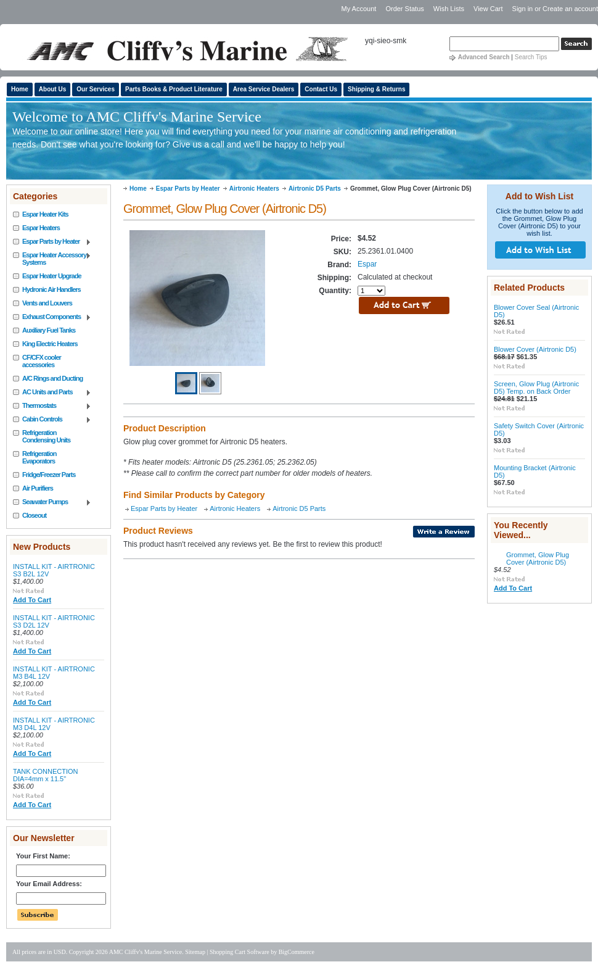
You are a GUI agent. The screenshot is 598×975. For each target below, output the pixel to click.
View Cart (489, 8)
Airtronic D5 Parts (315, 188)
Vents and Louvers (47, 303)
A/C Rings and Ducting (52, 378)
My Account (358, 8)
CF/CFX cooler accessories (41, 361)
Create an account (570, 8)
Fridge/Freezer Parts (48, 474)
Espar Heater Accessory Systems (52, 258)
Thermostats (52, 406)
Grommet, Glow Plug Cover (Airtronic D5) (537, 558)
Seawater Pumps (52, 502)
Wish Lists (448, 8)
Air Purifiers (37, 488)
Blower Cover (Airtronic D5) (535, 349)
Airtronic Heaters (254, 188)
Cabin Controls (52, 419)
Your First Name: (43, 856)
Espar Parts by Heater (52, 242)
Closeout (34, 515)
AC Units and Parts (52, 392)
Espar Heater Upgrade (51, 276)
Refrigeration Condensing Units (46, 436)
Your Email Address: (49, 883)
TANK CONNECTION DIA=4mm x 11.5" (45, 775)
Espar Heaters (41, 227)
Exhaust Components (52, 317)
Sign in (522, 8)
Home (138, 188)
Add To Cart (32, 600)
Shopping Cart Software (239, 951)
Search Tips (531, 57)
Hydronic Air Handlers (51, 289)
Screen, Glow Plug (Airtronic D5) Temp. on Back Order (536, 387)
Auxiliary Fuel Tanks (48, 330)
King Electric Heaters (50, 343)
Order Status (404, 8)
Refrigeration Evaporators (39, 457)
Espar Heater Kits (45, 214)
